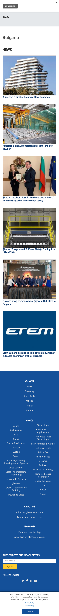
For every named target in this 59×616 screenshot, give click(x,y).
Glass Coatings (16, 467)
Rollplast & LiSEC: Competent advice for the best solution (28, 147)
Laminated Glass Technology (43, 438)
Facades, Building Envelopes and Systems (16, 462)
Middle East (43, 452)
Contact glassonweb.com (29, 517)
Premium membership (29, 532)
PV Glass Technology (43, 469)
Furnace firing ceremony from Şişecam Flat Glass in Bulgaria (29, 302)
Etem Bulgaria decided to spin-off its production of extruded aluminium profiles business (29, 354)
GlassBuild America (16, 479)
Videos (43, 489)
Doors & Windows (16, 443)
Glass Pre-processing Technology (16, 473)
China (16, 438)
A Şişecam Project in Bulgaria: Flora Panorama (26, 97)
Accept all (30, 612)
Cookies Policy (29, 603)
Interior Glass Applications (43, 431)
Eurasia (16, 447)
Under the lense (43, 480)
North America (43, 456)
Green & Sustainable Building (16, 489)
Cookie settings (29, 606)
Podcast (43, 465)
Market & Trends (43, 447)
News (29, 386)
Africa (16, 425)
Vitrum (43, 493)
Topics (29, 405)
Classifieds (29, 396)
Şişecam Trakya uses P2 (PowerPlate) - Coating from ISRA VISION (29, 251)
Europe (16, 451)
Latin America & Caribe (43, 443)
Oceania (43, 460)
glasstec (16, 483)
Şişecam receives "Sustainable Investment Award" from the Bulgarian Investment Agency (28, 199)
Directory (29, 391)
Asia (16, 434)
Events (16, 456)
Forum (29, 410)
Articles (29, 400)
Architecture (16, 430)
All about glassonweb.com (29, 512)
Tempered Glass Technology (43, 475)
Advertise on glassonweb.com (29, 536)
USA (43, 485)
